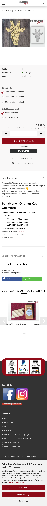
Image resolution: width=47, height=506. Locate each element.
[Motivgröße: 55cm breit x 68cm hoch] (23, 102)
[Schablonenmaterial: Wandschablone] (23, 113)
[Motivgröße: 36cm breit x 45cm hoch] (23, 96)
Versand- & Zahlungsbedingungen (17, 435)
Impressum (8, 423)
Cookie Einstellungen (12, 446)
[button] (6, 133)
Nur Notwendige (23, 495)
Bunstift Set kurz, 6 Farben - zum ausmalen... (23, 324)
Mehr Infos (23, 501)
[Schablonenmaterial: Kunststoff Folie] (23, 118)
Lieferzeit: (6, 73)
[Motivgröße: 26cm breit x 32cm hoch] (23, 92)
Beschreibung (9, 178)
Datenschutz (8, 431)
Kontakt (7, 419)
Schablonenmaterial (13, 255)
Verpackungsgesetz (11, 442)
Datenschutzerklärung (16, 482)
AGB (5, 426)
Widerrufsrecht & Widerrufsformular (17, 439)
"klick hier (21, 231)
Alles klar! (23, 487)
